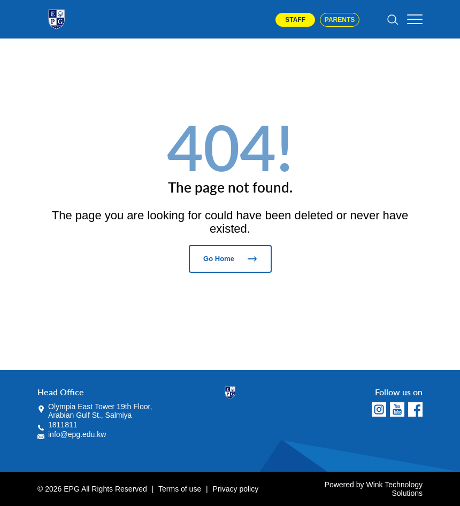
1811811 (63, 424)
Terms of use (179, 489)
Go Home (230, 259)
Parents (340, 20)
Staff (295, 20)
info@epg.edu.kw (77, 434)
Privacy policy (236, 489)
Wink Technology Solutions (394, 488)
